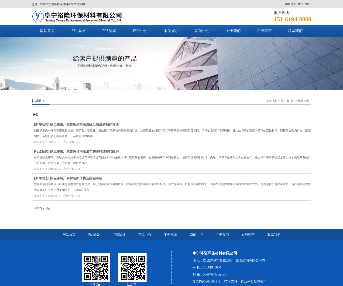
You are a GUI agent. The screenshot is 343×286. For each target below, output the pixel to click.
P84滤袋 (78, 31)
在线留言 (264, 31)
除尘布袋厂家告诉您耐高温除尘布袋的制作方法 (84, 124)
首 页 (290, 100)
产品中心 (140, 31)
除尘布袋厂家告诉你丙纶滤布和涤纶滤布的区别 (84, 151)
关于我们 (233, 31)
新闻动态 (41, 124)
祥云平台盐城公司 (254, 281)
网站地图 (290, 4)
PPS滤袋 (109, 31)
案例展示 (171, 31)
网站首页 (47, 31)
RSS (300, 4)
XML (308, 4)
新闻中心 (202, 31)
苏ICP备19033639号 (206, 281)
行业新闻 (41, 151)
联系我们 (295, 31)
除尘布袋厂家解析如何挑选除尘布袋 (76, 178)
